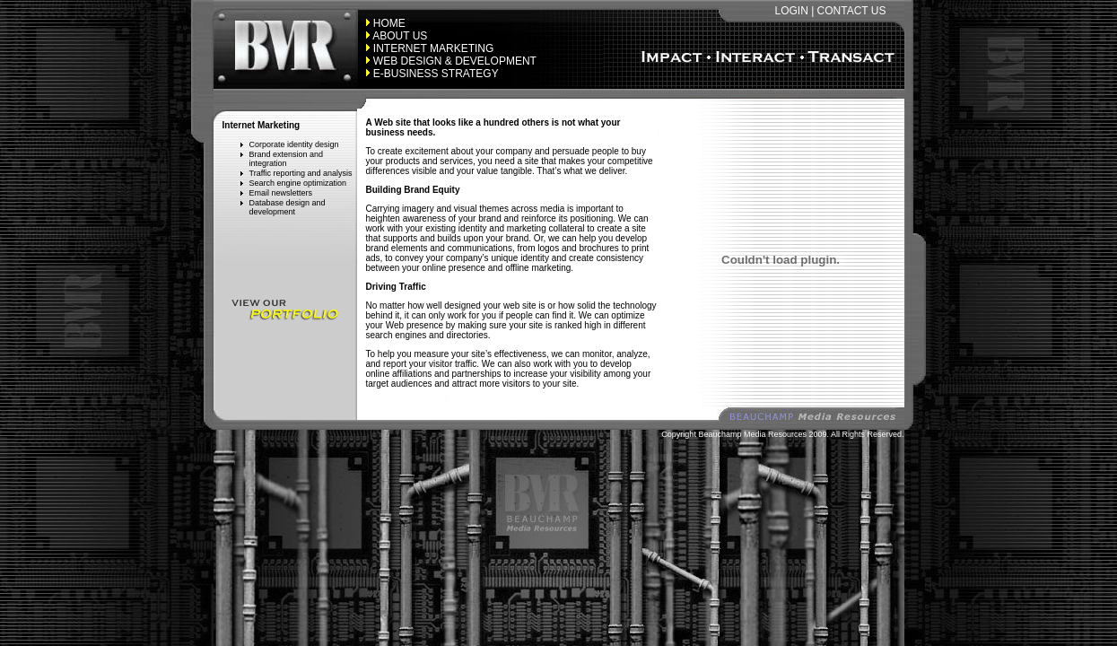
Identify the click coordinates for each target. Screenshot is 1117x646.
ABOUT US (399, 36)
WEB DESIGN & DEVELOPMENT (455, 61)
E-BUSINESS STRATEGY (436, 73)
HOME (389, 23)
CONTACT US (851, 10)
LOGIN (790, 10)
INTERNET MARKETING (433, 48)
